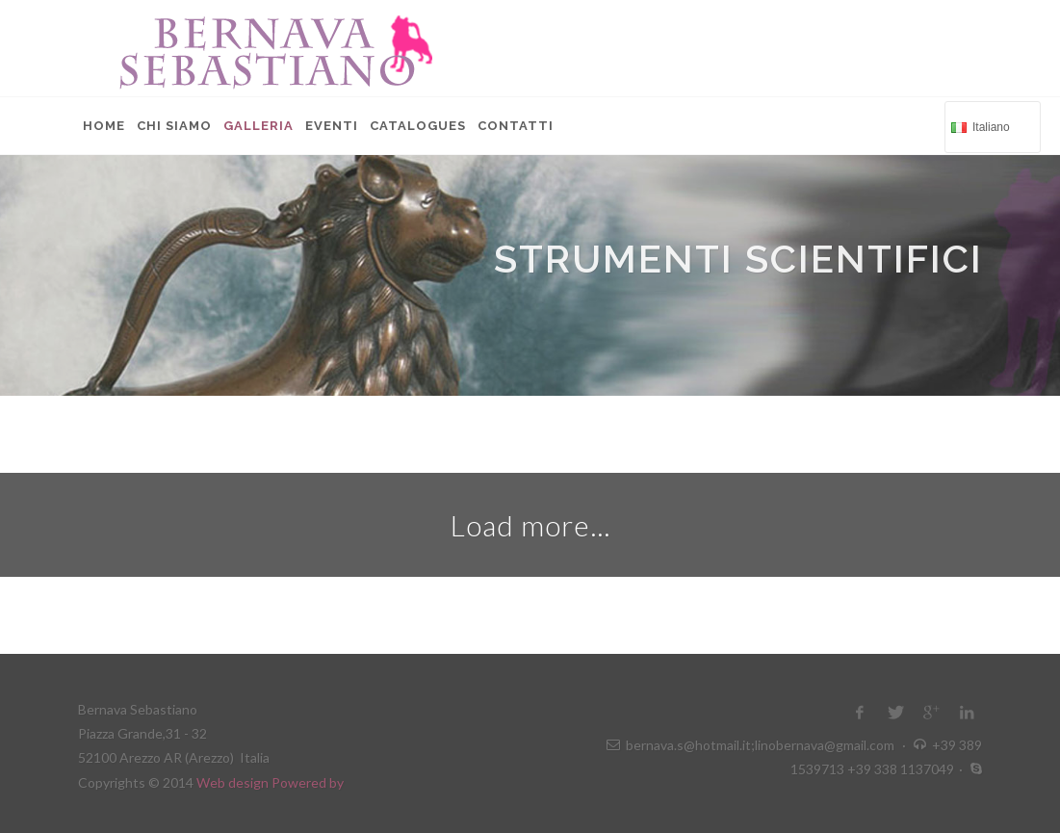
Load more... (530, 525)
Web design (233, 782)
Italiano (990, 126)
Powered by (307, 782)
